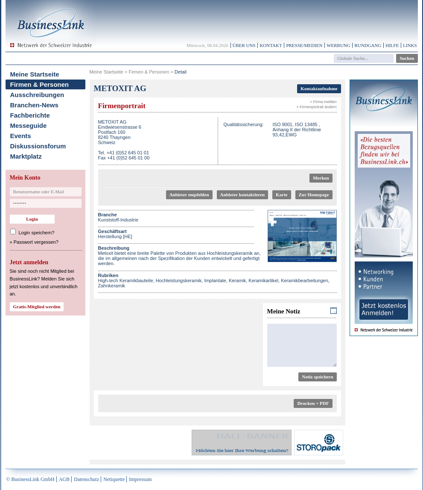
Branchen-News (34, 105)
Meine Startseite (34, 74)
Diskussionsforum (38, 146)
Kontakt (271, 45)
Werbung (338, 45)
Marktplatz (26, 156)
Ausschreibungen (37, 94)
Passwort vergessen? (36, 242)
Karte (281, 194)
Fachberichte (30, 115)
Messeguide (28, 125)
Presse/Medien (304, 45)
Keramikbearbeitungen (304, 280)
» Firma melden (323, 102)
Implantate (215, 280)
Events (20, 135)
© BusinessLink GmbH (30, 479)
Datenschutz (86, 479)
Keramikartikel (263, 280)
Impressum (140, 479)
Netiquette (114, 479)
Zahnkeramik (111, 285)
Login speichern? (37, 232)
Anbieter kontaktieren (242, 194)
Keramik (237, 280)
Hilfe (392, 45)
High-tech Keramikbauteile (125, 280)
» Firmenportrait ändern (316, 107)
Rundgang (367, 45)
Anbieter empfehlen (189, 194)
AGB (64, 479)
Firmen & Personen (39, 84)
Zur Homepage (314, 194)
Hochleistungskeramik (179, 280)
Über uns (244, 45)
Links (410, 45)
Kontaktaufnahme (318, 88)
